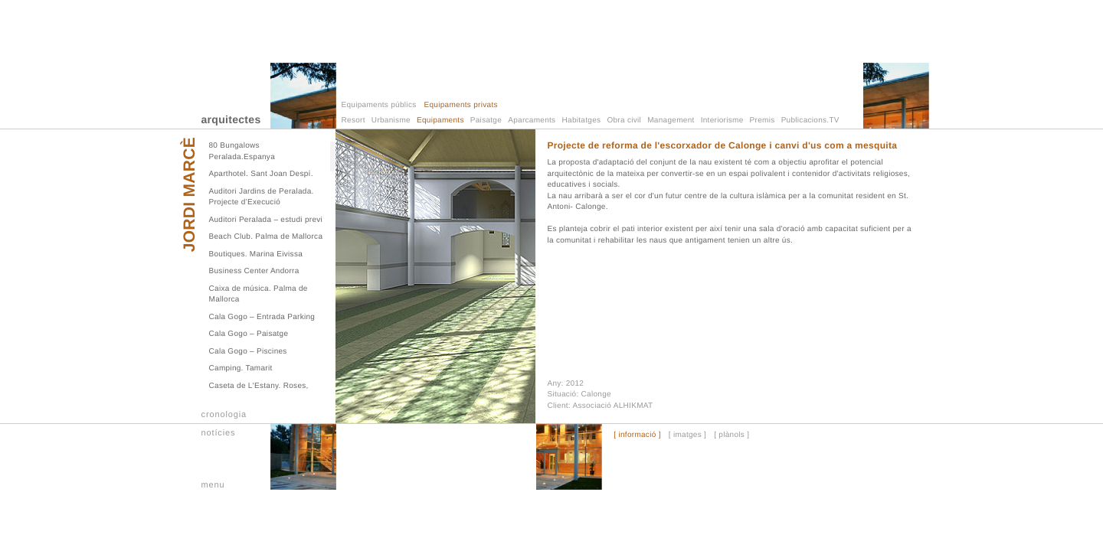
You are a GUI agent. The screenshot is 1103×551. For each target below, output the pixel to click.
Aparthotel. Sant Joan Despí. (261, 174)
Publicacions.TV (810, 120)
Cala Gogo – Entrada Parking (262, 317)
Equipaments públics (379, 105)
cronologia (224, 414)
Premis (762, 120)
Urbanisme (391, 120)
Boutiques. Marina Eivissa (256, 254)
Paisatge (486, 120)
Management (670, 120)
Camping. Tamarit (241, 368)
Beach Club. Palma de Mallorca (266, 237)
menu (213, 485)
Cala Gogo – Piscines (248, 351)
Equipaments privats (460, 105)
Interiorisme (722, 120)
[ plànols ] (731, 435)
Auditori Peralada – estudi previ (266, 220)
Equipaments (440, 120)
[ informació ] (637, 435)
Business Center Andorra (254, 271)
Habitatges (581, 120)
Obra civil (624, 120)
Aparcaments (531, 120)
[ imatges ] (687, 435)
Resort (353, 120)
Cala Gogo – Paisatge (249, 334)
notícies (218, 433)
